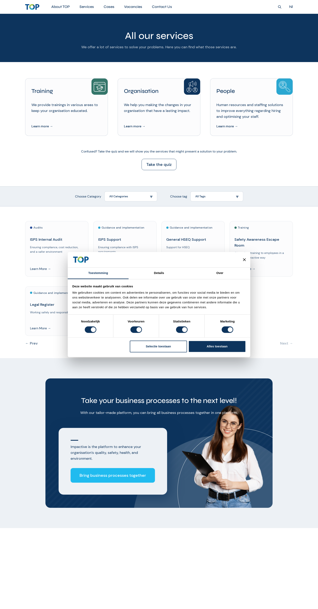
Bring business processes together (113, 475)
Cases (109, 6)
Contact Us (162, 6)
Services (87, 6)
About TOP (60, 6)
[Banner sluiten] (244, 259)
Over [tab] (219, 273)
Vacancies (133, 6)
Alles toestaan (217, 346)
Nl (291, 7)
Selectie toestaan (158, 346)
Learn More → (40, 269)
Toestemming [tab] (98, 273)
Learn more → (42, 126)
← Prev (31, 343)
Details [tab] (159, 273)
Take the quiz (159, 164)
